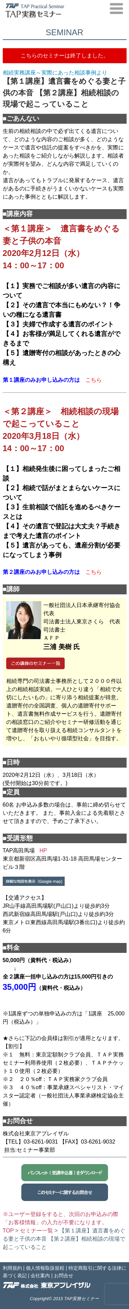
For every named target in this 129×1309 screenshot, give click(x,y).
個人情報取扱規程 (45, 1268)
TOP (8, 1230)
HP (43, 850)
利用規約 (12, 1268)
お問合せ (63, 1275)
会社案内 (40, 1275)
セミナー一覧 (36, 1230)
